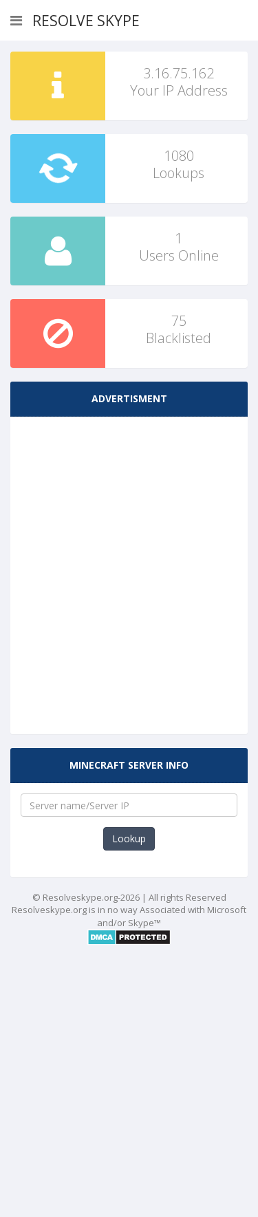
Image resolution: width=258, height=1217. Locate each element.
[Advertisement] (129, 563)
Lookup (129, 838)
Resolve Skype (86, 20)
